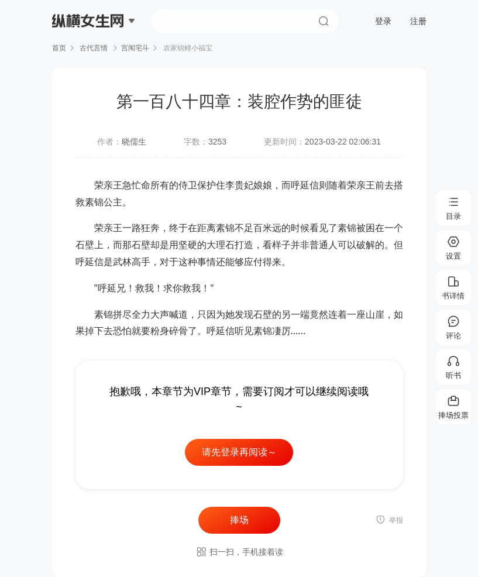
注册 (418, 21)
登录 (383, 21)
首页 (59, 48)
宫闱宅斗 (135, 48)
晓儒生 (134, 141)
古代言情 (94, 48)
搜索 (323, 21)
